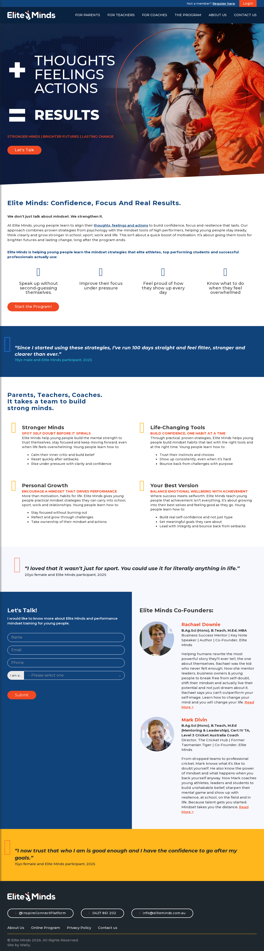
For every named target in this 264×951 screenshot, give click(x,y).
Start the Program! (33, 306)
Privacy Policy (79, 927)
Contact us (107, 927)
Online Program (45, 927)
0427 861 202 (102, 913)
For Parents (87, 15)
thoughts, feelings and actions (121, 225)
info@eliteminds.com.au (162, 913)
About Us (218, 15)
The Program (188, 15)
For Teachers (121, 15)
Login (248, 3)
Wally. (25, 945)
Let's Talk (24, 150)
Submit (22, 695)
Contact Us (245, 15)
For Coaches (154, 15)
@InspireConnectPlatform (40, 913)
